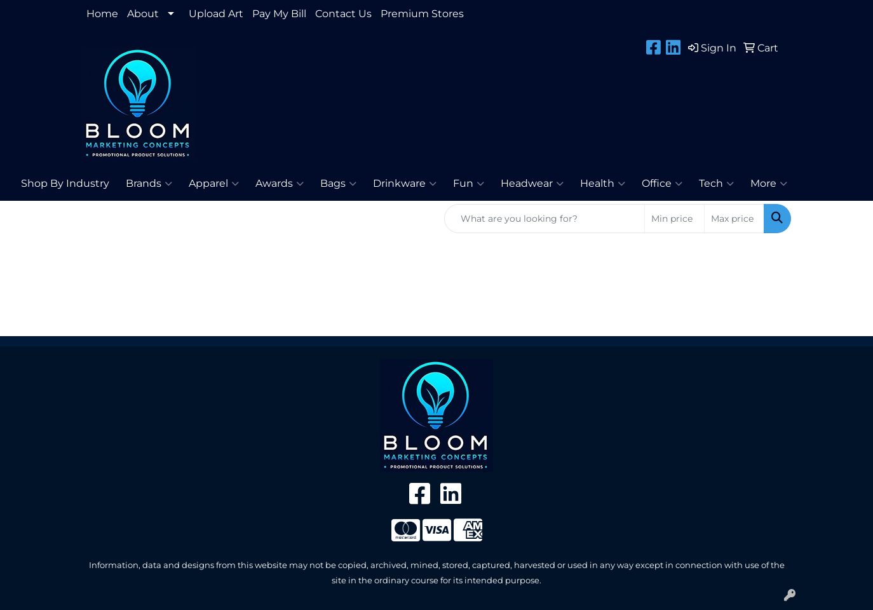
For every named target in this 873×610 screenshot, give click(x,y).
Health (602, 183)
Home (102, 14)
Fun (468, 183)
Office (662, 183)
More (768, 183)
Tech (716, 183)
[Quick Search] (544, 218)
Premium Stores (422, 14)
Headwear (532, 183)
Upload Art (216, 14)
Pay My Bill (279, 14)
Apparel (214, 183)
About (143, 14)
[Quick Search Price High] (734, 218)
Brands (149, 183)
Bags (338, 183)
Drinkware (404, 183)
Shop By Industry (65, 183)
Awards (279, 183)
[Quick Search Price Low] (674, 218)
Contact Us (343, 14)
